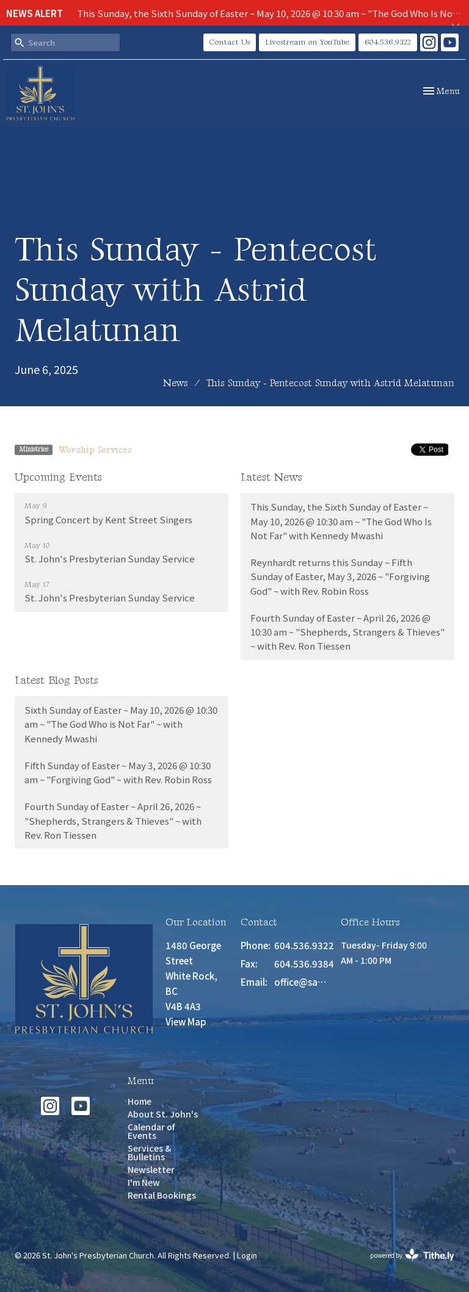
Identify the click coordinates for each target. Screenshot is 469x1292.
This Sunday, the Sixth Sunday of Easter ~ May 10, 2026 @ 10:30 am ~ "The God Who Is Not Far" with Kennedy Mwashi (341, 521)
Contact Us (229, 42)
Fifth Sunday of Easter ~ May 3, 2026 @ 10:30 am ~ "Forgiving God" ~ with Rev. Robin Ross (118, 772)
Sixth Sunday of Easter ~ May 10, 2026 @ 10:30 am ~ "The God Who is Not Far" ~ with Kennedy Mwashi (120, 724)
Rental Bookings (162, 1195)
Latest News (271, 477)
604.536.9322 (388, 42)
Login (247, 1255)
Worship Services (95, 450)
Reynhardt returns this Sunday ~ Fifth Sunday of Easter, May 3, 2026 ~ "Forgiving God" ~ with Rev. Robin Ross (340, 576)
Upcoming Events (58, 477)
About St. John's (163, 1114)
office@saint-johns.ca (301, 981)
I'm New (144, 1182)
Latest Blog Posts (56, 680)
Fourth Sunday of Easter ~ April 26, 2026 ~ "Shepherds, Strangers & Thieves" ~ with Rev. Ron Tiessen (113, 820)
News (175, 383)
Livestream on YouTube (307, 42)
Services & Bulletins (149, 1152)
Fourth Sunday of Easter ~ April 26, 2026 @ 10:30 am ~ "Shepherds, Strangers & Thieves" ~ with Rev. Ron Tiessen (347, 632)
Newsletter (151, 1169)
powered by (412, 1255)
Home (139, 1101)
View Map (185, 1021)
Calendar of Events (151, 1131)
